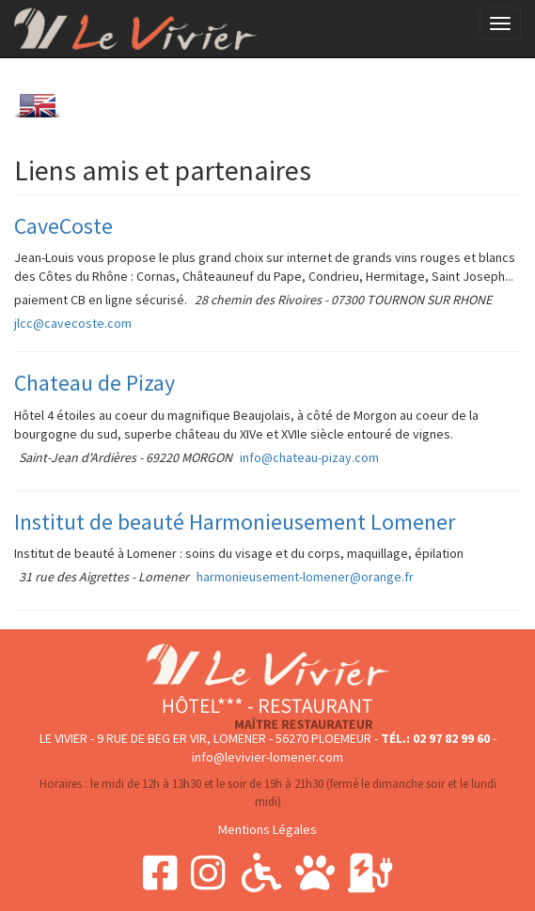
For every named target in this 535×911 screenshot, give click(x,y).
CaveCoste (63, 225)
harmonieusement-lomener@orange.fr (305, 576)
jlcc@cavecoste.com (73, 323)
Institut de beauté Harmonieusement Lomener (234, 521)
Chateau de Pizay (94, 382)
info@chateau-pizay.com (309, 457)
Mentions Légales (267, 829)
